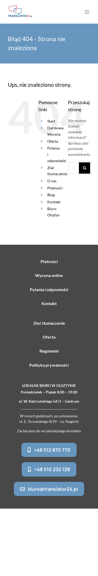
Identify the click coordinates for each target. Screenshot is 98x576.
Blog (51, 195)
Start (51, 121)
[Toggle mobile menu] (87, 12)
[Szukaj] (84, 168)
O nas (51, 181)
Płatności (55, 188)
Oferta (52, 141)
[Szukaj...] (73, 168)
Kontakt (53, 202)
